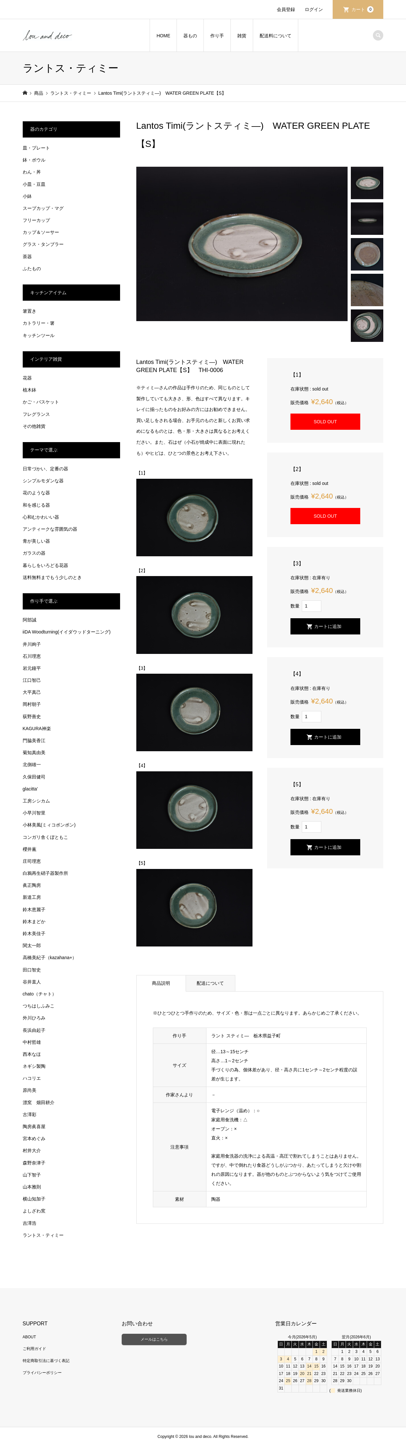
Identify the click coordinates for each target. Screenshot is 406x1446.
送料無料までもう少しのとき (52, 577)
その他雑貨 (34, 426)
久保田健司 (34, 776)
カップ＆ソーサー (41, 232)
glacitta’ (30, 788)
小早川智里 (34, 812)
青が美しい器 (36, 541)
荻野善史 (32, 716)
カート (362, 9)
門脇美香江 (34, 740)
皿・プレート (36, 148)
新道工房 (32, 897)
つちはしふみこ (39, 1005)
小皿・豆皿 (34, 184)
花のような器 (36, 492)
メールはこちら (154, 1339)
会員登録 (286, 9)
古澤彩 (29, 1114)
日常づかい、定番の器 (45, 468)
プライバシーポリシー (42, 1372)
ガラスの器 (34, 553)
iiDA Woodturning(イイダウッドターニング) (67, 631)
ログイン (314, 9)
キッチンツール (39, 335)
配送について (210, 983)
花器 (27, 377)
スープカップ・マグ (43, 208)
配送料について (275, 35)
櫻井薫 (29, 849)
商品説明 (161, 983)
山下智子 (32, 1174)
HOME (163, 35)
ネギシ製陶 (34, 1066)
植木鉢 (29, 389)
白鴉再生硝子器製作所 (45, 873)
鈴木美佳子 (34, 933)
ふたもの (32, 268)
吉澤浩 (29, 1223)
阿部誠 (29, 619)
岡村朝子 (32, 704)
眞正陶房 (32, 885)
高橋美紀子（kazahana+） (50, 957)
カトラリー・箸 (39, 323)
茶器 (27, 256)
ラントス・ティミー (43, 1235)
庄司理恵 (32, 861)
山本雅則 (32, 1186)
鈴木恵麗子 (34, 909)
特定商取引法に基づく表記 (46, 1360)
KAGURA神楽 (37, 728)
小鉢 (27, 196)
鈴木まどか (34, 921)
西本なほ (32, 1054)
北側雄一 (32, 764)
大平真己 (32, 692)
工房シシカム (36, 800)
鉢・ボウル (34, 160)
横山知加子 (34, 1198)
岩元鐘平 (32, 668)
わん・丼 (32, 172)
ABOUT (29, 1337)
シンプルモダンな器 (43, 480)
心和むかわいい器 (41, 517)
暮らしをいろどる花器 (45, 565)
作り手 (217, 35)
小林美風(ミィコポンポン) (49, 824)
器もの (190, 35)
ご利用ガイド (34, 1348)
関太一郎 (32, 945)
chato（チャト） (39, 993)
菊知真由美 (34, 752)
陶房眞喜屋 (34, 1126)
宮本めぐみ (34, 1138)
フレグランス (36, 414)
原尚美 (29, 1090)
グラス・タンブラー (43, 244)
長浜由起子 (34, 1030)
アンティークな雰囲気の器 (50, 529)
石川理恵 (32, 656)
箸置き (29, 311)
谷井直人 (32, 981)
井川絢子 (32, 644)
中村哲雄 (32, 1042)
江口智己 (32, 680)
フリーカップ (36, 220)
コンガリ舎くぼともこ (45, 837)
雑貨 (241, 35)
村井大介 (32, 1150)
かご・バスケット (41, 401)
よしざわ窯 (34, 1210)
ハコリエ (32, 1078)
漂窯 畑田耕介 (39, 1102)
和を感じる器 (36, 505)
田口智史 (32, 969)
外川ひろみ (34, 1017)
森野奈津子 (34, 1162)
